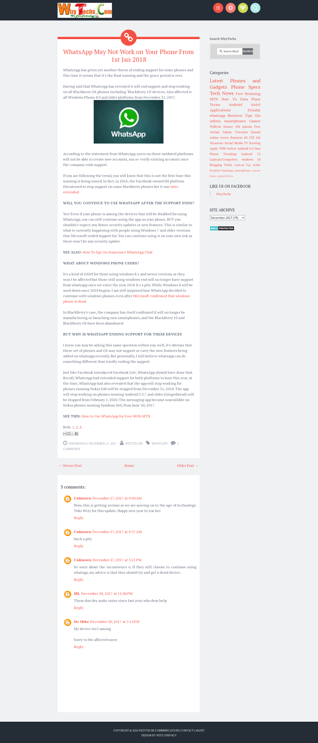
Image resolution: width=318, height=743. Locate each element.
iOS (237, 127)
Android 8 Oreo (225, 176)
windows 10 (251, 159)
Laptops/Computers (224, 159)
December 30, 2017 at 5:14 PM (115, 621)
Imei (257, 148)
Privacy (171, 735)
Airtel (255, 104)
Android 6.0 (245, 148)
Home (129, 465)
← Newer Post (70, 465)
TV (246, 143)
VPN (222, 148)
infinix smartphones (228, 120)
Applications (220, 110)
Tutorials (241, 132)
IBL (77, 593)
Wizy (159, 735)
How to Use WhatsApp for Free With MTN (116, 415)
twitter (231, 148)
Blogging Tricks (221, 165)
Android (235, 104)
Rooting (254, 143)
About (199, 730)
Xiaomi (255, 132)
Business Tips (240, 115)
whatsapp (160, 443)
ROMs (256, 165)
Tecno (215, 104)
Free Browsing (248, 93)
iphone (247, 127)
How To (228, 99)
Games (254, 120)
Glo (257, 115)
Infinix (227, 132)
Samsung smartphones (236, 170)
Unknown (82, 497)
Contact (186, 730)
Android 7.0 (250, 154)
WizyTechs (134, 443)
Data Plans (250, 99)
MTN (214, 99)
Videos (215, 126)
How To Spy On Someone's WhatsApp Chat (118, 251)
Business (236, 137)
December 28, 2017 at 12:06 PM (107, 593)
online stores (219, 137)
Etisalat (254, 110)
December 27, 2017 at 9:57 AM (117, 531)
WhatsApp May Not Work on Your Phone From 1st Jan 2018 (128, 55)
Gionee (228, 127)
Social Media (234, 143)
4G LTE (249, 137)
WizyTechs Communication (159, 730)
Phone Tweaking (223, 154)
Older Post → (188, 465)
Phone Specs (246, 87)
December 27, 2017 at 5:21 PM (117, 559)
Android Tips (242, 165)
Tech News (222, 93)
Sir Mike (81, 621)
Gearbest (215, 170)
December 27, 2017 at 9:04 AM (117, 497)
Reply (78, 517)
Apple (214, 148)
